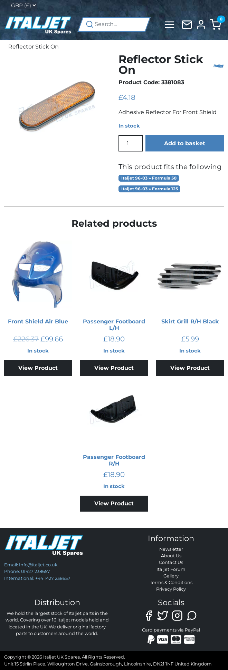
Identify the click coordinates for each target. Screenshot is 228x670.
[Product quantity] (130, 143)
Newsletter (171, 549)
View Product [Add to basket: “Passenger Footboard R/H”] (114, 503)
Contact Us (171, 562)
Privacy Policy (171, 589)
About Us (171, 555)
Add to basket (184, 143)
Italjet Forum (171, 569)
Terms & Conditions (171, 582)
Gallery (171, 575)
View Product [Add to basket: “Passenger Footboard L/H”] (114, 368)
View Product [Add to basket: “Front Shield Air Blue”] (38, 368)
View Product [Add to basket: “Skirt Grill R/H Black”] (190, 368)
